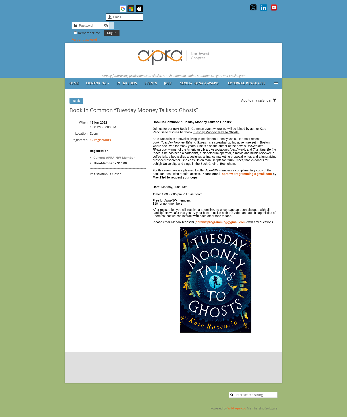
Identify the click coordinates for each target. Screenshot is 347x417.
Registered (80, 140)
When (83, 122)
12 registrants (100, 140)
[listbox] (259, 100)
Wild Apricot (236, 408)
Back (76, 101)
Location (81, 133)
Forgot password (84, 39)
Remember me (89, 33)
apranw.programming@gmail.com (247, 174)
